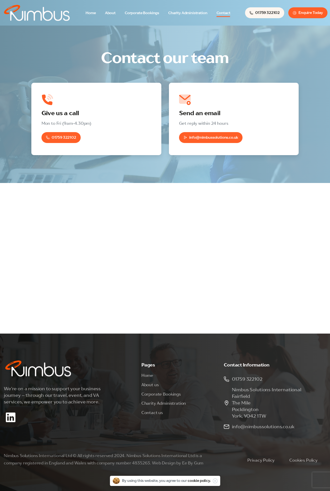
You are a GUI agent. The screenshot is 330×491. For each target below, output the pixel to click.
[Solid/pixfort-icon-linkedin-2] (10, 417)
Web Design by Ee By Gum (177, 462)
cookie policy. (199, 480)
